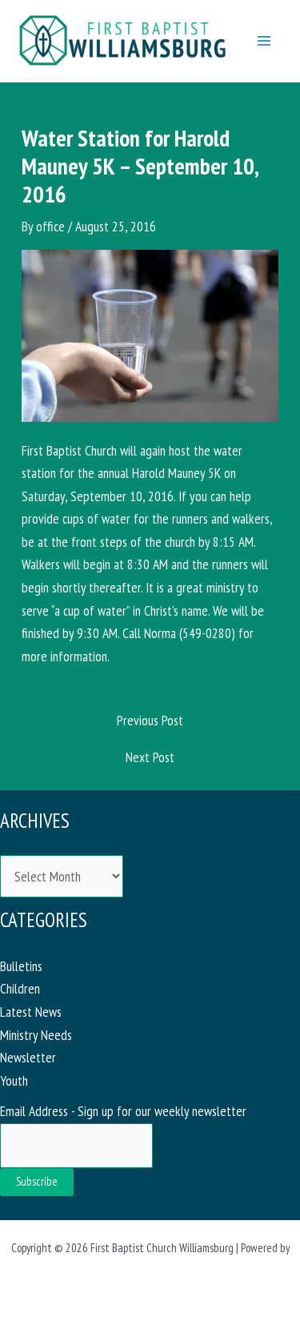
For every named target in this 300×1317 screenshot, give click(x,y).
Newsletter (28, 1057)
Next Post (150, 757)
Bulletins (21, 966)
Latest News (31, 1011)
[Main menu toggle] (264, 40)
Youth (14, 1080)
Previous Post (150, 720)
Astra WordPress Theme (150, 1271)
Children (20, 988)
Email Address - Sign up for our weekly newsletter (123, 1111)
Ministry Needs (36, 1035)
